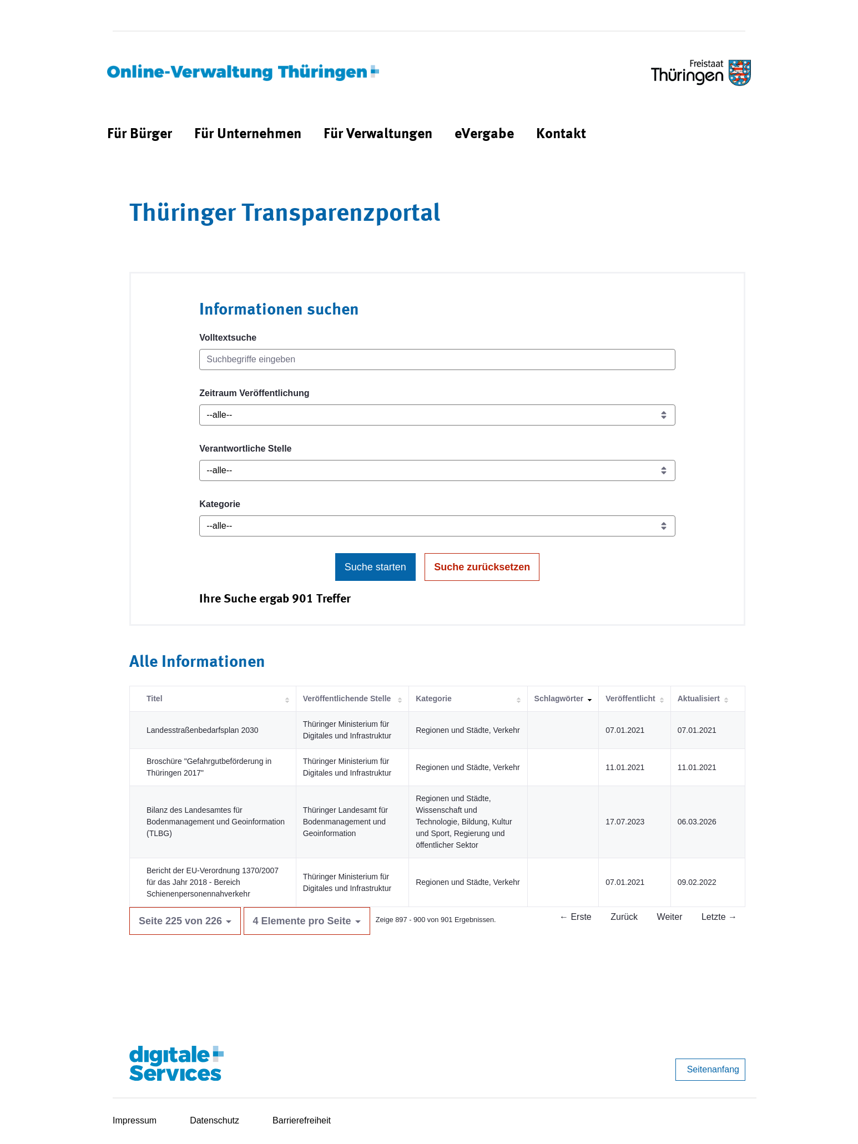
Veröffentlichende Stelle (347, 698)
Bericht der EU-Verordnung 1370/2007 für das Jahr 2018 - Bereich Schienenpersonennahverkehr (213, 882)
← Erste (575, 917)
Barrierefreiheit (301, 1120)
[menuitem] (139, 134)
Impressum (135, 1120)
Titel (155, 698)
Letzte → (719, 917)
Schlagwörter (559, 698)
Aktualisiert (699, 698)
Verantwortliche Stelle (245, 448)
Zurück (624, 917)
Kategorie (219, 504)
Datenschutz (214, 1120)
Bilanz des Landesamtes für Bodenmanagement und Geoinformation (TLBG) (216, 822)
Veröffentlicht (630, 698)
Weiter (670, 917)
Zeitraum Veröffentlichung (254, 393)
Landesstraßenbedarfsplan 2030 (203, 730)
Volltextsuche (227, 337)
